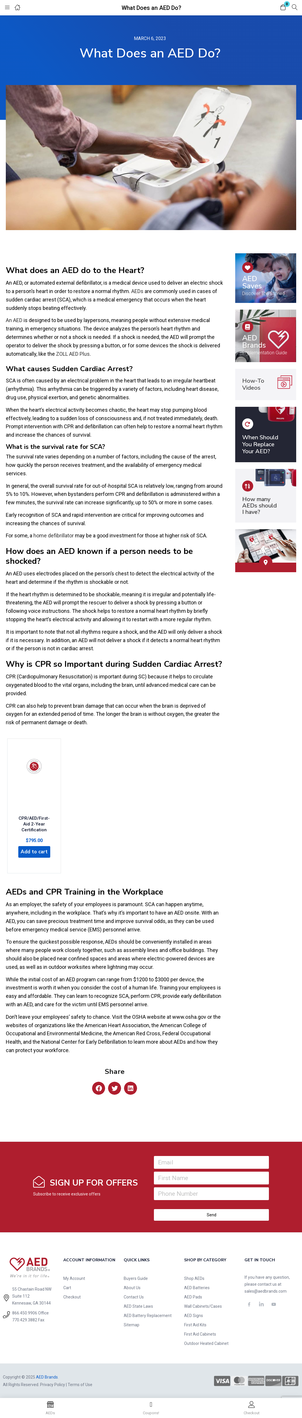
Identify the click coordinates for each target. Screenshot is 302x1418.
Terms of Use (80, 1384)
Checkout (72, 1296)
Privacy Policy (52, 1384)
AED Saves (252, 282)
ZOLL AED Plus (73, 354)
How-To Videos (253, 384)
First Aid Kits (195, 1324)
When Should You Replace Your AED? (260, 444)
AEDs (137, 291)
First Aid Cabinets (200, 1333)
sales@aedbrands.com (266, 1290)
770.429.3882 (24, 1319)
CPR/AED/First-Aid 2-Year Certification (34, 821)
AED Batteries (197, 1287)
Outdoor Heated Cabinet (206, 1343)
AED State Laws (138, 1305)
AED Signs (193, 1315)
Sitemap (131, 1324)
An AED (14, 320)
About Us (132, 1287)
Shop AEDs (194, 1278)
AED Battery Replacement (148, 1315)
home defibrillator (53, 535)
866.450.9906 (24, 1312)
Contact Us (134, 1296)
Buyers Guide (136, 1278)
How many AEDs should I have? (259, 505)
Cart (67, 1287)
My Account (74, 1278)
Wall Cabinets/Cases (203, 1305)
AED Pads (193, 1296)
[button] (283, 7)
